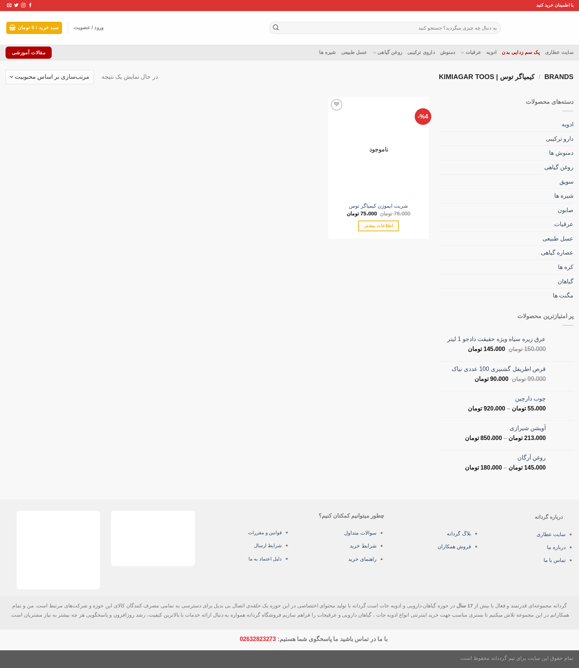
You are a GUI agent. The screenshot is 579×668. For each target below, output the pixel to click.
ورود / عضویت (93, 28)
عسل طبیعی (354, 52)
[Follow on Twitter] (16, 5)
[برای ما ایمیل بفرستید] (9, 5)
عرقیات (470, 52)
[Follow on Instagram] (23, 5)
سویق (566, 181)
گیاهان (565, 281)
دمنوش (447, 52)
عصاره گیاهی (557, 252)
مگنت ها (563, 295)
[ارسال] (276, 28)
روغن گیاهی (387, 52)
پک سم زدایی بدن (521, 52)
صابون (565, 210)
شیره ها (327, 52)
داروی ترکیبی (421, 52)
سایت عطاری (559, 52)
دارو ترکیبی (559, 139)
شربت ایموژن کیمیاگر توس (378, 206)
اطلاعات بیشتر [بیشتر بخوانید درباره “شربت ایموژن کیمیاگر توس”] (378, 226)
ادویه (491, 52)
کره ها (565, 267)
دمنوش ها (561, 153)
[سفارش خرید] (50, 77)
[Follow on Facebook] (30, 5)
